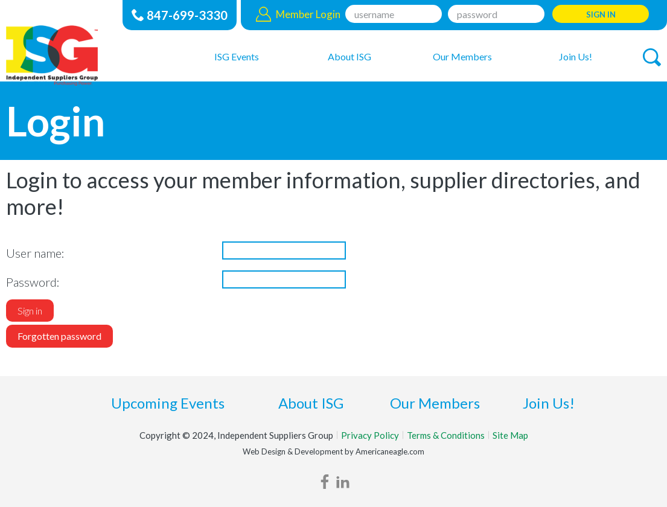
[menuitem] (236, 56)
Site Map (510, 435)
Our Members (435, 403)
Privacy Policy (370, 435)
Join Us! (549, 403)
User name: (35, 253)
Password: (33, 282)
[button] (652, 57)
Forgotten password (59, 336)
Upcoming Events (168, 403)
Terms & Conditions (446, 435)
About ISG (310, 403)
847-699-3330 (187, 15)
